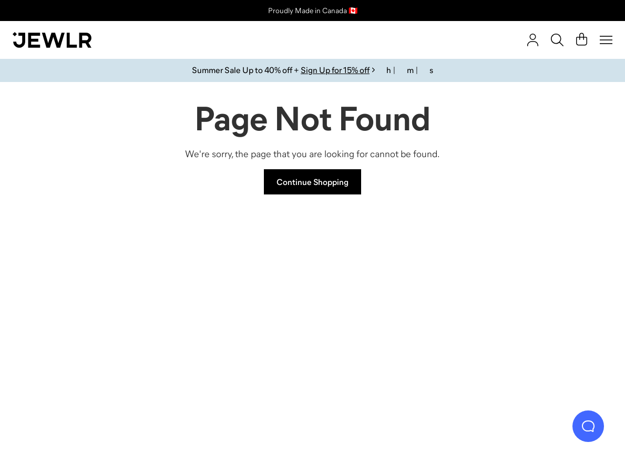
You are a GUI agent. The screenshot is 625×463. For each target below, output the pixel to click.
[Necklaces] (237, 310)
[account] (532, 40)
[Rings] (87, 310)
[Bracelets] (537, 310)
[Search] (557, 40)
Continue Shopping (312, 182)
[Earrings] (387, 310)
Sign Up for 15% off (335, 70)
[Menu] (606, 40)
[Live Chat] (588, 426)
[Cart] (581, 40)
